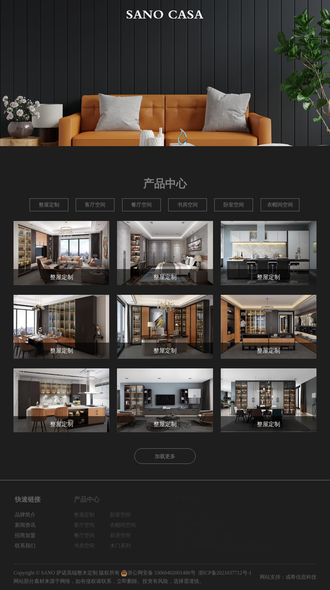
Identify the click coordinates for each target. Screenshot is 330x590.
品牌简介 (54, 14)
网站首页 (24, 14)
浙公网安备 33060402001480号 (158, 572)
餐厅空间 (141, 204)
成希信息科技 (301, 577)
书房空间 (187, 204)
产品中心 (85, 14)
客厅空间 (95, 204)
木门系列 (124, 545)
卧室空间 (233, 204)
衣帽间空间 (280, 204)
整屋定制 (49, 204)
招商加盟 (275, 14)
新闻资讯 (245, 14)
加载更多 (165, 456)
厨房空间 (124, 535)
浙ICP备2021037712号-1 (225, 572)
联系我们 (306, 14)
